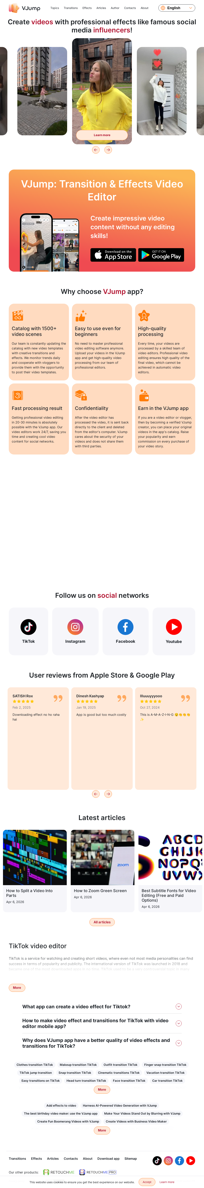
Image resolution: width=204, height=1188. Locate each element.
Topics (54, 8)
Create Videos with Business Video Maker (136, 1121)
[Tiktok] (157, 1161)
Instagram (75, 631)
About (144, 8)
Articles (101, 8)
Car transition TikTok (167, 1081)
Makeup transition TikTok (78, 1065)
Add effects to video (61, 1105)
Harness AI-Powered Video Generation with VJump (120, 1105)
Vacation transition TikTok (165, 1073)
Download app (108, 1159)
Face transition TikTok (129, 1081)
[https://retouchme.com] (58, 1173)
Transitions (71, 8)
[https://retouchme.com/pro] (98, 1173)
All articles (102, 922)
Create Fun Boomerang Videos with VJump (68, 1121)
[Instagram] (168, 1161)
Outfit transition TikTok (120, 1065)
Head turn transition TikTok (86, 1081)
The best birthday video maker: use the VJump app (60, 1113)
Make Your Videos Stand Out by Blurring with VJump (142, 1113)
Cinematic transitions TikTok (119, 1073)
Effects (87, 8)
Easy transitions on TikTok (41, 1081)
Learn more (167, 1182)
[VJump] (24, 8)
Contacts (130, 8)
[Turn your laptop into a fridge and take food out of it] (36, 242)
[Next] (108, 150)
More (17, 988)
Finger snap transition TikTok (165, 1065)
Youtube (174, 631)
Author (115, 8)
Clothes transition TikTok (35, 1065)
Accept (147, 1182)
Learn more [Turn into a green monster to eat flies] (102, 135)
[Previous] (96, 150)
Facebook (125, 631)
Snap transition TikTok (75, 1073)
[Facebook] (179, 1161)
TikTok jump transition (36, 1073)
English (173, 8)
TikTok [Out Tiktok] (28, 631)
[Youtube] (190, 1161)
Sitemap (131, 1159)
